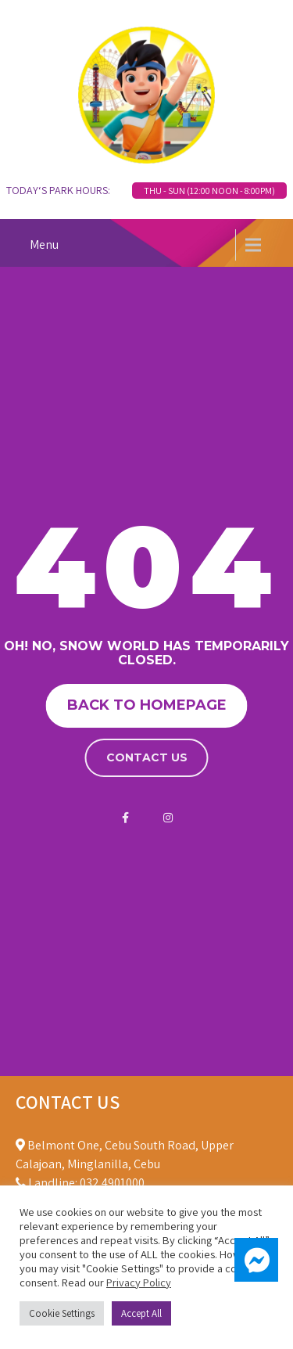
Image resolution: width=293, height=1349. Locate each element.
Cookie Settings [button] (62, 1313)
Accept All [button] (141, 1313)
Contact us (147, 757)
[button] (256, 1260)
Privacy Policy (138, 1282)
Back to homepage (147, 705)
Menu (44, 244)
